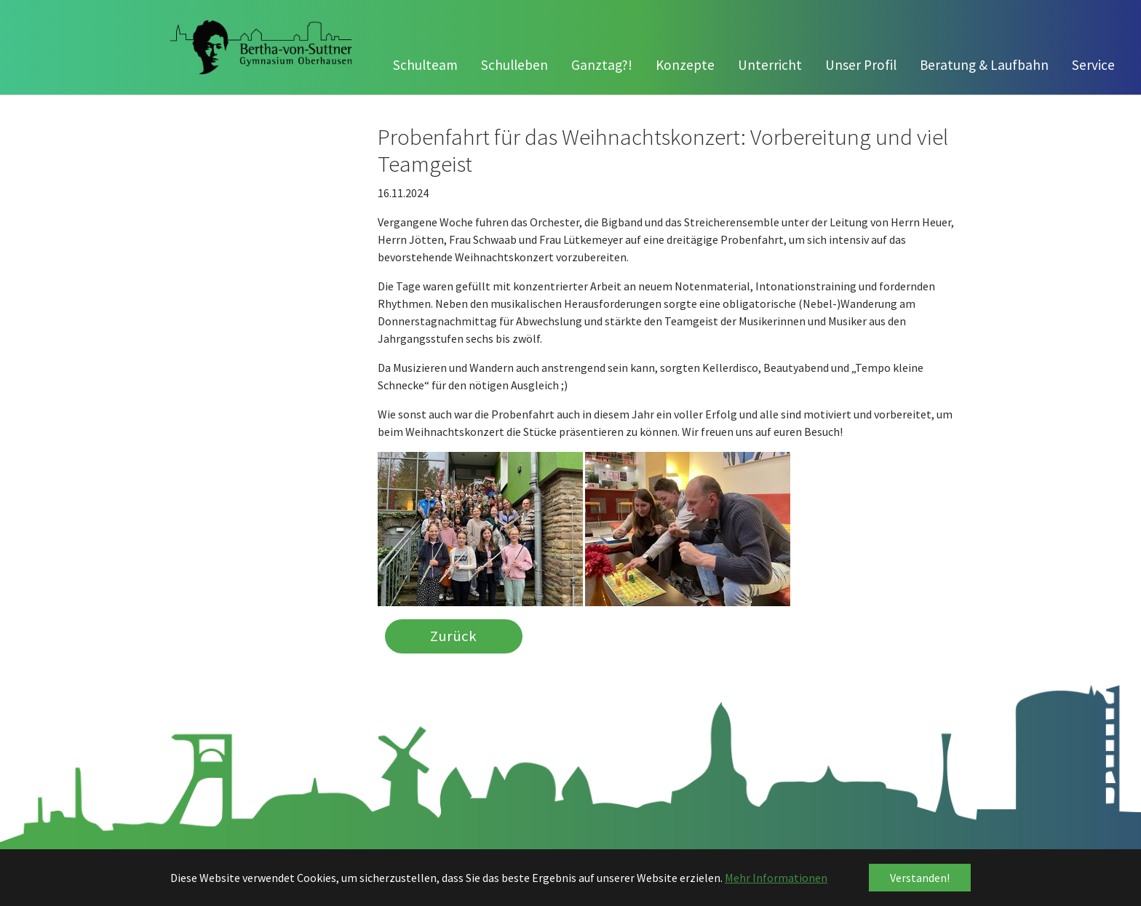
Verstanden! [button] (920, 877)
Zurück (453, 636)
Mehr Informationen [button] (776, 877)
